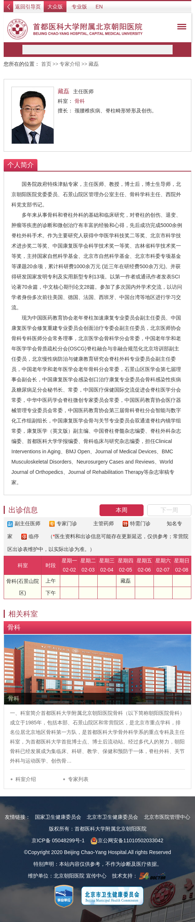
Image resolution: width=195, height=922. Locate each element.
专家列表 (78, 779)
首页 (46, 64)
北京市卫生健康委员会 (112, 817)
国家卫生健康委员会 (58, 817)
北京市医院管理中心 (167, 817)
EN (98, 7)
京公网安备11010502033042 (126, 840)
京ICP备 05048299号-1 (58, 840)
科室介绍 (25, 779)
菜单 (180, 28)
